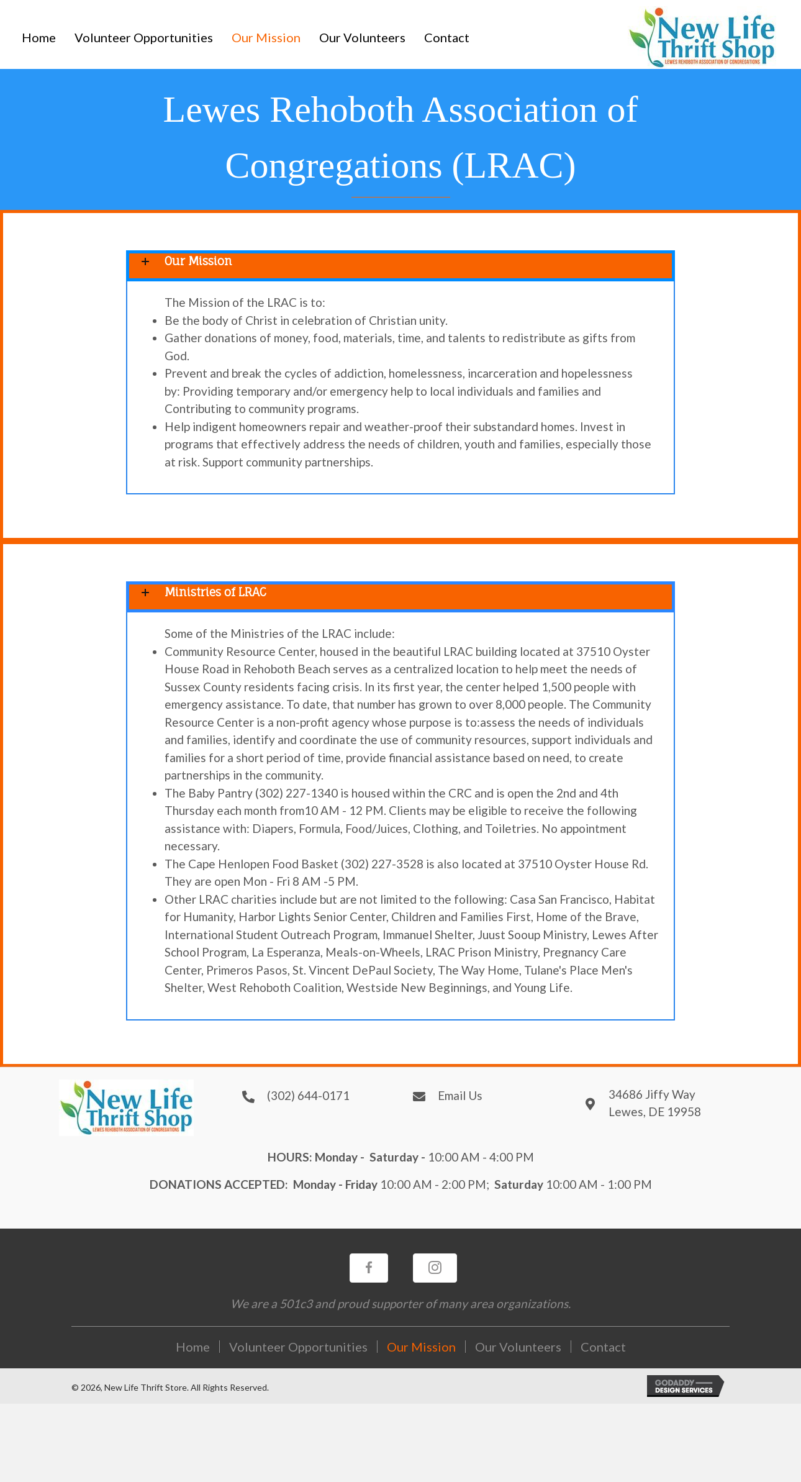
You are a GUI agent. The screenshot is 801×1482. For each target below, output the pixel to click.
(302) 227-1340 (296, 793)
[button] (369, 1268)
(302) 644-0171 (308, 1095)
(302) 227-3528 (382, 864)
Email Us (460, 1095)
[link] (38, 37)
